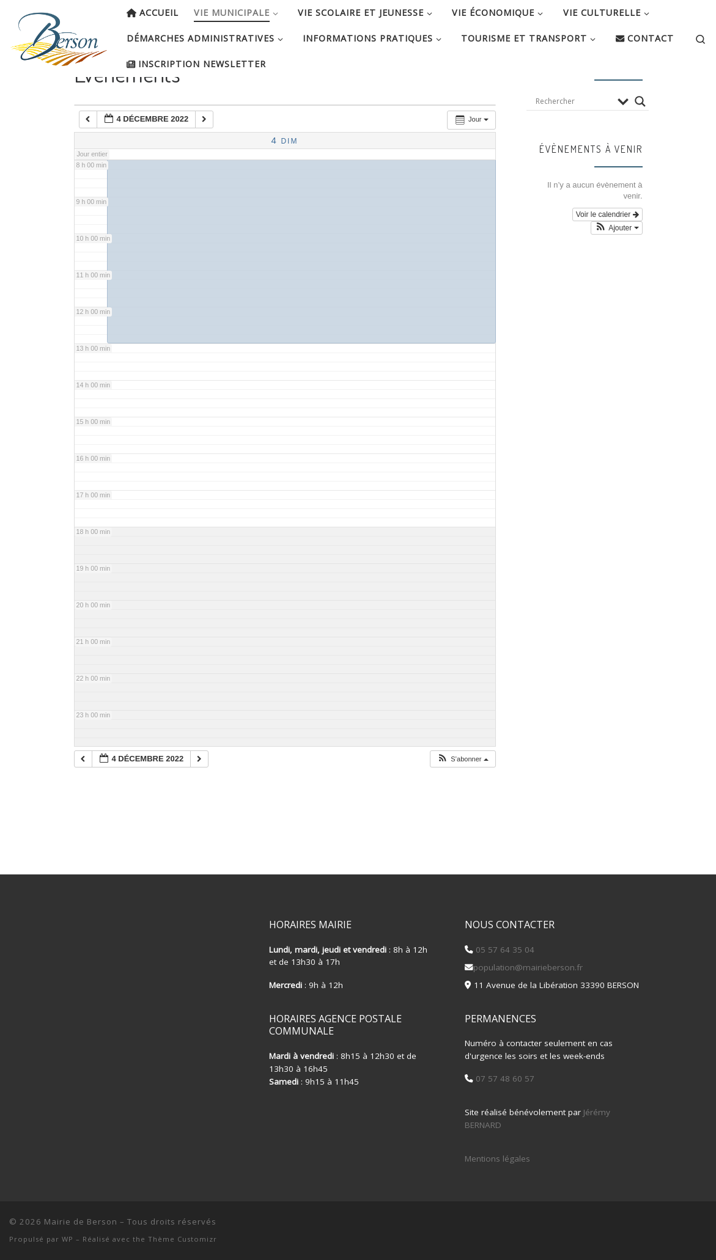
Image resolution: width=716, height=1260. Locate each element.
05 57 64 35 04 (503, 949)
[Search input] (573, 140)
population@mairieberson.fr (528, 967)
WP (67, 1239)
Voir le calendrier (607, 253)
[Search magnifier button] (640, 140)
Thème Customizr (182, 1239)
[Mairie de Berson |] (58, 35)
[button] (462, 798)
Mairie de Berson (80, 1221)
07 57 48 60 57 (503, 1079)
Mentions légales (497, 1158)
